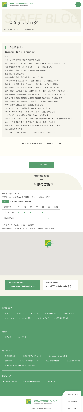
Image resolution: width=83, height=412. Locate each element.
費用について (21, 313)
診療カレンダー (73, 394)
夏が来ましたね (53, 143)
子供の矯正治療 (10, 356)
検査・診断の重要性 (52, 361)
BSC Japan (51, 381)
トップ (7, 313)
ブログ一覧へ (42, 164)
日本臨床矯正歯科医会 (32, 381)
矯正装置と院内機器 (74, 361)
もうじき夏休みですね (32, 143)
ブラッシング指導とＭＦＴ (29, 361)
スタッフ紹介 (9, 318)
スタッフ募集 (72, 408)
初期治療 (8, 337)
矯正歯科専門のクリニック (32, 356)
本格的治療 (22, 337)
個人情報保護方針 (62, 318)
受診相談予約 (72, 401)
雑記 (33, 52)
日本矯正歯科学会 (11, 381)
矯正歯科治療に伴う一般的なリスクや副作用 (20, 365)
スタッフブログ (24, 52)
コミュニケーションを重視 (58, 356)
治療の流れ (8, 361)
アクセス (37, 313)
